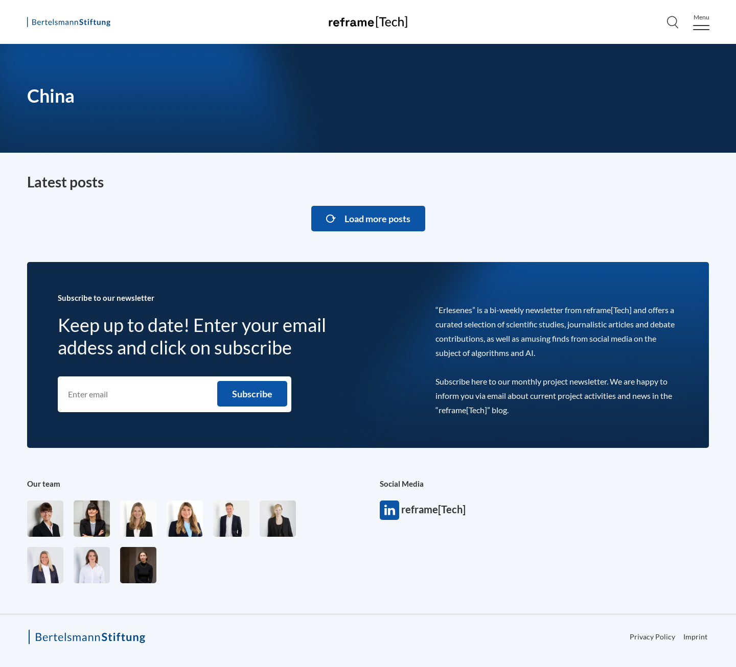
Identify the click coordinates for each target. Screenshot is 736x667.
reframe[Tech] (389, 510)
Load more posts (377, 218)
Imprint (695, 636)
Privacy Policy (652, 636)
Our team (43, 483)
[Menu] (701, 22)
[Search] (672, 22)
